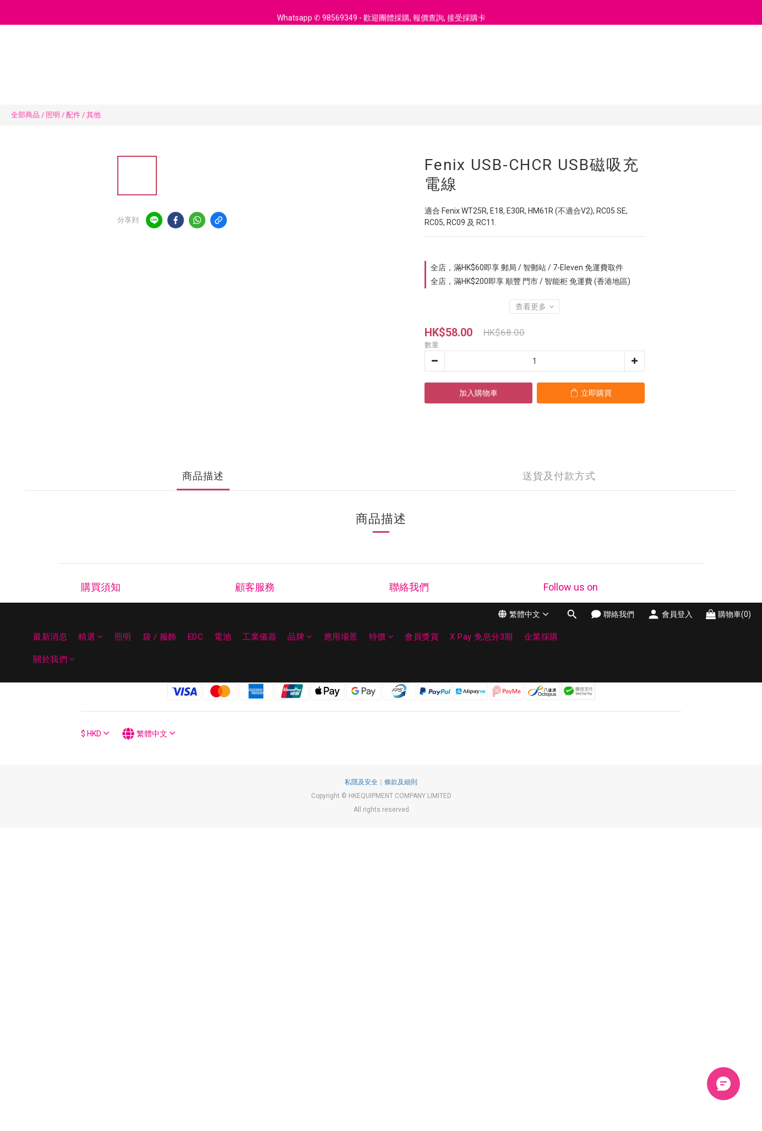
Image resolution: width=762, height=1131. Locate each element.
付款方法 (96, 630)
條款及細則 (400, 782)
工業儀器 (259, 59)
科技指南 (96, 644)
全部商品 (25, 115)
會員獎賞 (422, 59)
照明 (123, 59)
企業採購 (541, 59)
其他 (93, 115)
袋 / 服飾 (160, 59)
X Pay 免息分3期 (481, 59)
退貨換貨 (250, 630)
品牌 (300, 59)
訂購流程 (96, 617)
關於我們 (54, 81)
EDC (196, 59)
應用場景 (341, 59)
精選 (91, 59)
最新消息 (50, 59)
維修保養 (250, 617)
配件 (73, 115)
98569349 (447, 630)
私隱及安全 (361, 782)
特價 (381, 59)
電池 (222, 59)
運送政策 (96, 658)
